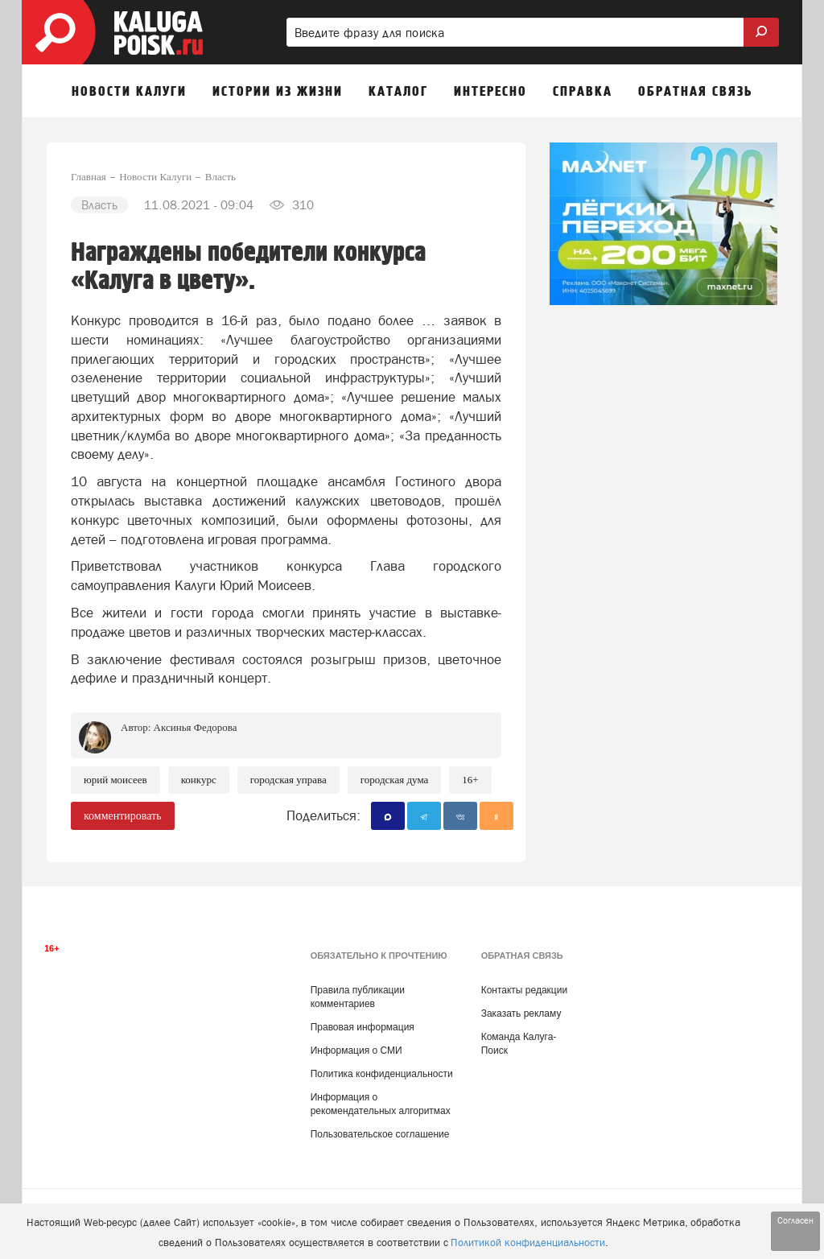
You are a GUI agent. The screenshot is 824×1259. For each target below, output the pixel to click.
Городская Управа (288, 780)
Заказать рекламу (521, 1013)
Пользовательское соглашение (380, 1134)
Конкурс (198, 780)
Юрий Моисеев (115, 780)
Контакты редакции (524, 990)
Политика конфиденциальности (382, 1073)
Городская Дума (394, 780)
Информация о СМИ (356, 1050)
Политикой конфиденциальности (528, 1242)
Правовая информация (362, 1027)
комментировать (123, 816)
